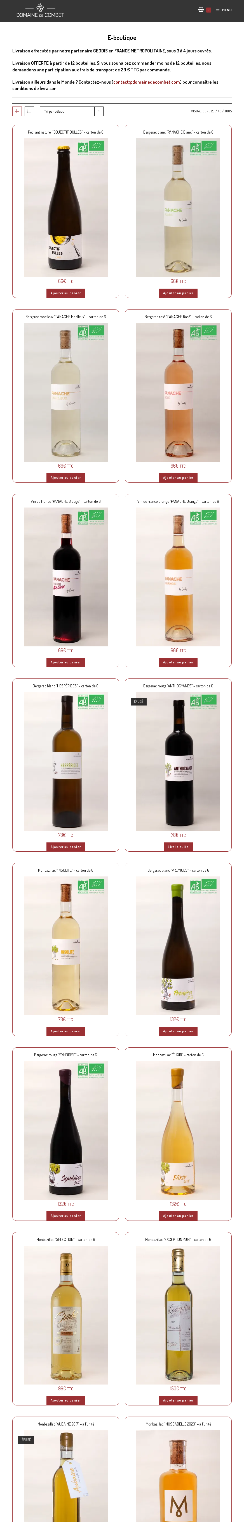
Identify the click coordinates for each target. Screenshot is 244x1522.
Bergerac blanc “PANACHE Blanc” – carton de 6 (178, 132)
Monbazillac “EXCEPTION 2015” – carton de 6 (178, 1239)
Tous (228, 111)
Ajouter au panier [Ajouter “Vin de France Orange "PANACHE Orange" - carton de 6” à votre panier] (178, 662)
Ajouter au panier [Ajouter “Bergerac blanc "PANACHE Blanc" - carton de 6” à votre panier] (178, 293)
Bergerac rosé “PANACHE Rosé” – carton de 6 (178, 316)
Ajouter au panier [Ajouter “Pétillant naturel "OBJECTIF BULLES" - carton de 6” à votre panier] (66, 293)
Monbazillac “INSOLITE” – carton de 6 (65, 870)
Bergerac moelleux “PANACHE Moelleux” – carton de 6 (65, 316)
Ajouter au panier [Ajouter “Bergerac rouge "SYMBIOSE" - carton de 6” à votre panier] (66, 1216)
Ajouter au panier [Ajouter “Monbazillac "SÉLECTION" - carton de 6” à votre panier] (66, 1400)
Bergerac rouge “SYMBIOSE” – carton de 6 (65, 1054)
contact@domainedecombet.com (146, 82)
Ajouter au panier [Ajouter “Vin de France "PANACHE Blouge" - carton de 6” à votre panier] (66, 662)
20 (213, 111)
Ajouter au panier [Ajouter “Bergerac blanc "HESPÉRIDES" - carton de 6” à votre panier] (66, 847)
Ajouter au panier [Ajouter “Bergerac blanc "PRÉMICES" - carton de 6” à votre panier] (178, 1031)
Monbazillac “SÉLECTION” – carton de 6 (65, 1239)
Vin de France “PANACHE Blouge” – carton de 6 (66, 501)
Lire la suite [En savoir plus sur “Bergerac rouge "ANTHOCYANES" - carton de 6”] (178, 847)
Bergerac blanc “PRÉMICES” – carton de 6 (178, 870)
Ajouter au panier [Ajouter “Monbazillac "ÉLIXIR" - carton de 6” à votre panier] (178, 1216)
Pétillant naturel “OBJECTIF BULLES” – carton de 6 (66, 132)
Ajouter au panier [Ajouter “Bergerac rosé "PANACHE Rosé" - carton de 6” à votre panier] (178, 477)
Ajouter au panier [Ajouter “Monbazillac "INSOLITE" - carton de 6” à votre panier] (66, 1031)
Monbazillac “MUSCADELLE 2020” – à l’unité (178, 1424)
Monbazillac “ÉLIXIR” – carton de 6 (178, 1054)
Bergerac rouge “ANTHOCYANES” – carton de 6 (178, 685)
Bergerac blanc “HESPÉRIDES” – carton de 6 (65, 685)
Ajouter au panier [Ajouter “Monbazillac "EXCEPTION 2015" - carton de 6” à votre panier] (178, 1400)
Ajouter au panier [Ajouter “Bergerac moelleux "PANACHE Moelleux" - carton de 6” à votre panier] (66, 477)
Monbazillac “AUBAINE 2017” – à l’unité (65, 1424)
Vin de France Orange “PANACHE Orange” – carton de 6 (178, 501)
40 (219, 111)
